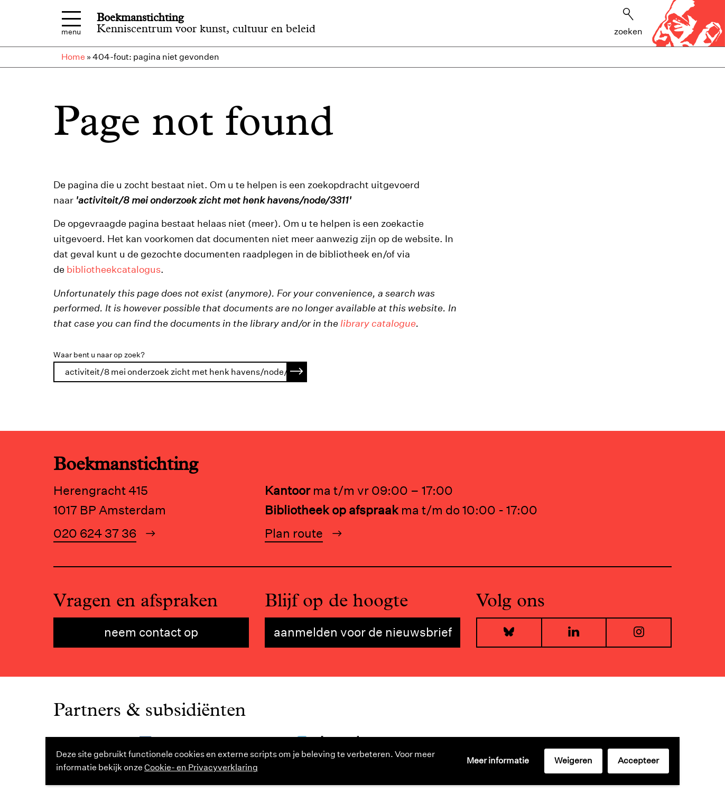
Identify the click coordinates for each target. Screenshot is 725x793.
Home (73, 57)
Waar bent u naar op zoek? (99, 354)
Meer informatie (498, 760)
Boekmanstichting (140, 17)
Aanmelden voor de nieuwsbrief (363, 632)
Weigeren (573, 760)
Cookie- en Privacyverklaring (201, 767)
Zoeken (628, 22)
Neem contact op (151, 632)
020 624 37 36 (94, 533)
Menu (71, 23)
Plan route (294, 533)
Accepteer (638, 760)
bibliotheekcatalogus (114, 269)
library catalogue (378, 323)
